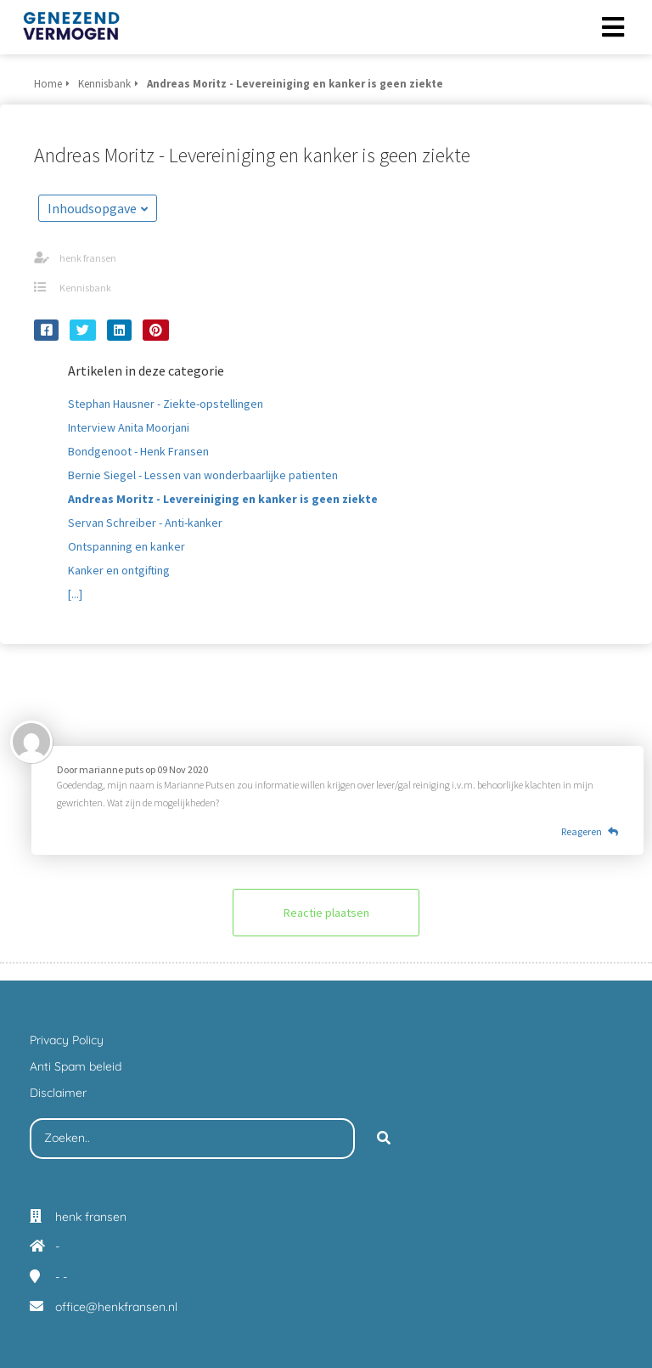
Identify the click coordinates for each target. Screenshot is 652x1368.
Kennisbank (85, 287)
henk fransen (87, 258)
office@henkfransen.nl (116, 1306)
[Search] (384, 1138)
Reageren (589, 831)
